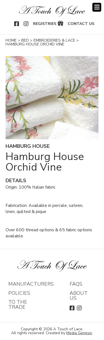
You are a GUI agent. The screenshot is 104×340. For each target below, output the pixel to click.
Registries (44, 24)
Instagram (26, 24)
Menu (96, 7)
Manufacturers (31, 284)
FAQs (76, 284)
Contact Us (81, 24)
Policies (19, 293)
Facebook (17, 24)
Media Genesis (79, 333)
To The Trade (17, 304)
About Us (79, 295)
